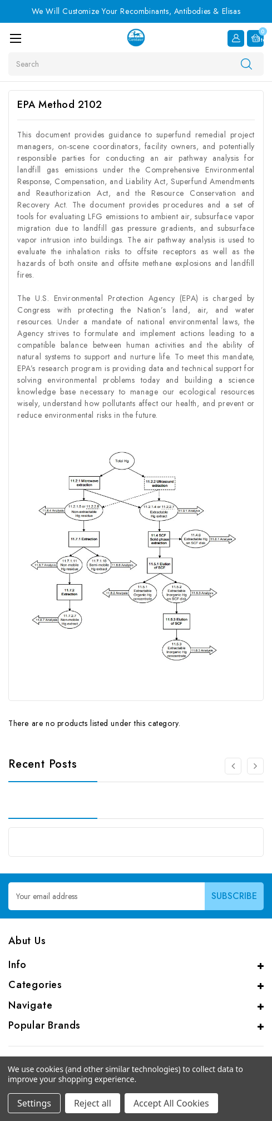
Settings (34, 1103)
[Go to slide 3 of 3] (233, 766)
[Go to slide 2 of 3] (255, 766)
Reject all (92, 1103)
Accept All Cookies (171, 1103)
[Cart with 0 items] (255, 38)
